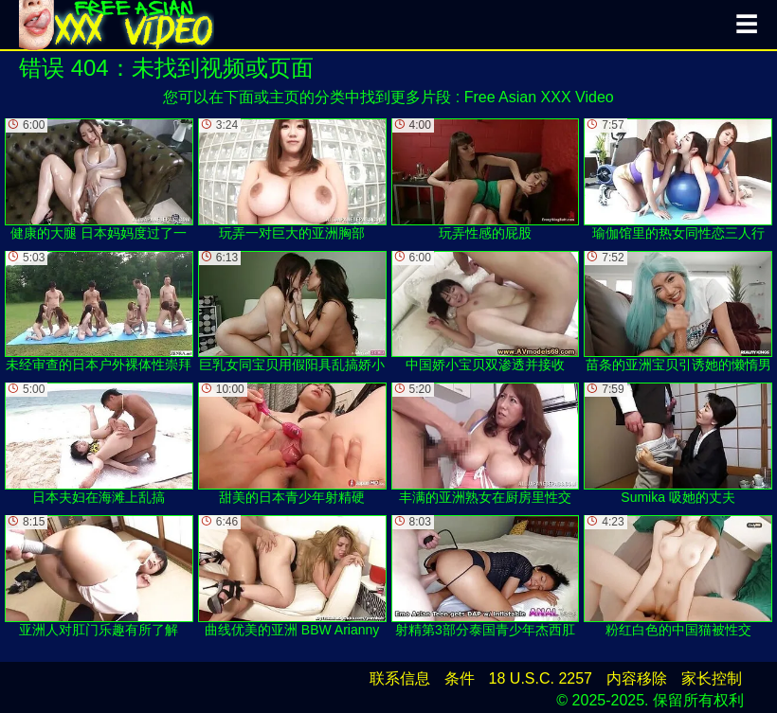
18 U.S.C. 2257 (540, 678)
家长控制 (711, 678)
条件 (459, 678)
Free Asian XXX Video (539, 97)
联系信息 (400, 678)
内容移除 (636, 678)
